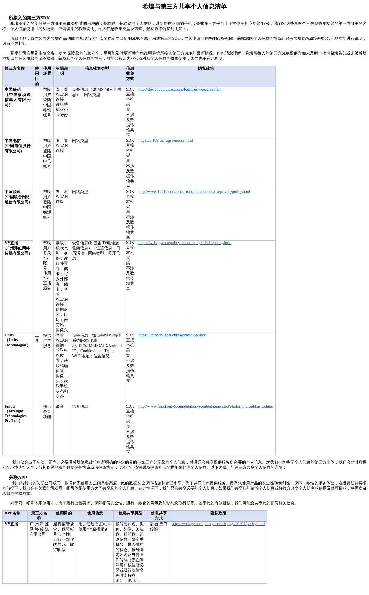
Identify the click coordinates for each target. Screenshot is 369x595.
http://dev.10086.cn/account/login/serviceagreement (179, 89)
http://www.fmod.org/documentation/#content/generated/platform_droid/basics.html (205, 406)
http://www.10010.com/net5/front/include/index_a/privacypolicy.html (194, 191)
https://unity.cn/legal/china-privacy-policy (172, 335)
